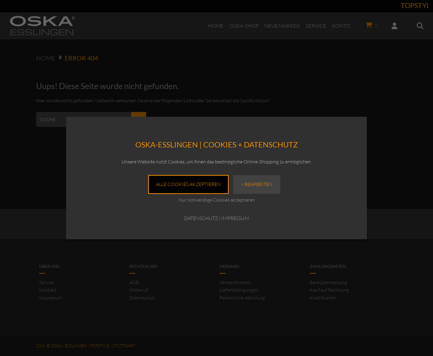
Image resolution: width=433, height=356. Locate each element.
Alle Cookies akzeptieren (188, 184)
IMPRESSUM (235, 218)
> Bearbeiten (256, 184)
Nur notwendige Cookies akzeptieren (216, 200)
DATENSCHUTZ (201, 218)
